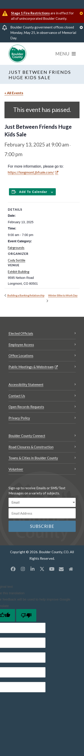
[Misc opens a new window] (61, 568)
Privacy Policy (19, 418)
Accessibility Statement (26, 384)
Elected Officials (21, 333)
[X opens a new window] (42, 568)
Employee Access (21, 345)
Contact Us (17, 396)
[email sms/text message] (42, 502)
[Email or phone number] (42, 513)
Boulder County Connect (27, 436)
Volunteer (16, 469)
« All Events (13, 93)
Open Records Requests (26, 407)
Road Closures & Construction (31, 447)
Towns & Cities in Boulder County (33, 458)
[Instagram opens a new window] (22, 568)
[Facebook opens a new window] (13, 568)
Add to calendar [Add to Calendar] (33, 191)
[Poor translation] (26, 615)
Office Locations (21, 356)
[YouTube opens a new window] (51, 568)
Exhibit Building (18, 271)
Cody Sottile (16, 260)
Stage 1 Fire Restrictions (30, 13)
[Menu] (65, 53)
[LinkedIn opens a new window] (32, 568)
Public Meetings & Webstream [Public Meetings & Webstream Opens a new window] (31, 367)
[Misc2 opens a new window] (71, 568)
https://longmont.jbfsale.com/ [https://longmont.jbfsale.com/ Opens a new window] (31, 172)
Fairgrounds (16, 247)
